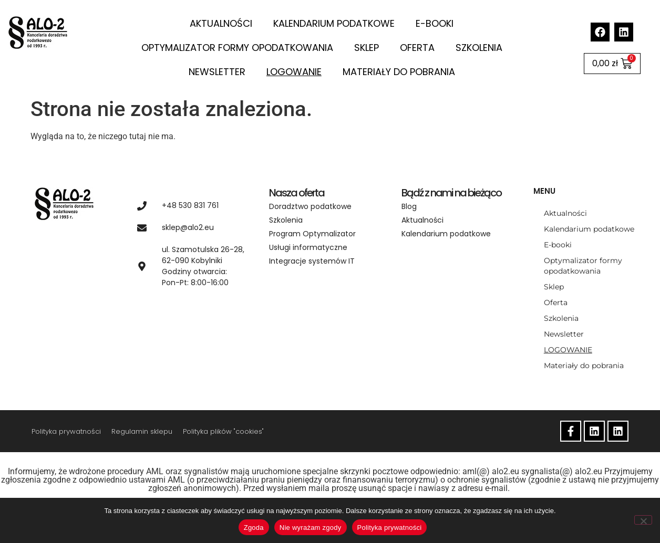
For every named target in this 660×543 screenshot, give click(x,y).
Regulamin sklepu (141, 431)
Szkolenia (479, 47)
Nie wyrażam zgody (311, 527)
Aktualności (221, 23)
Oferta (417, 47)
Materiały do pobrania (399, 71)
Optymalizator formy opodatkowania (237, 47)
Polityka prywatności (66, 431)
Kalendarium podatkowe (334, 23)
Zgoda (254, 527)
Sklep (366, 47)
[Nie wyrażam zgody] (643, 520)
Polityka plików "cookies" (223, 431)
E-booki (434, 23)
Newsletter (217, 71)
